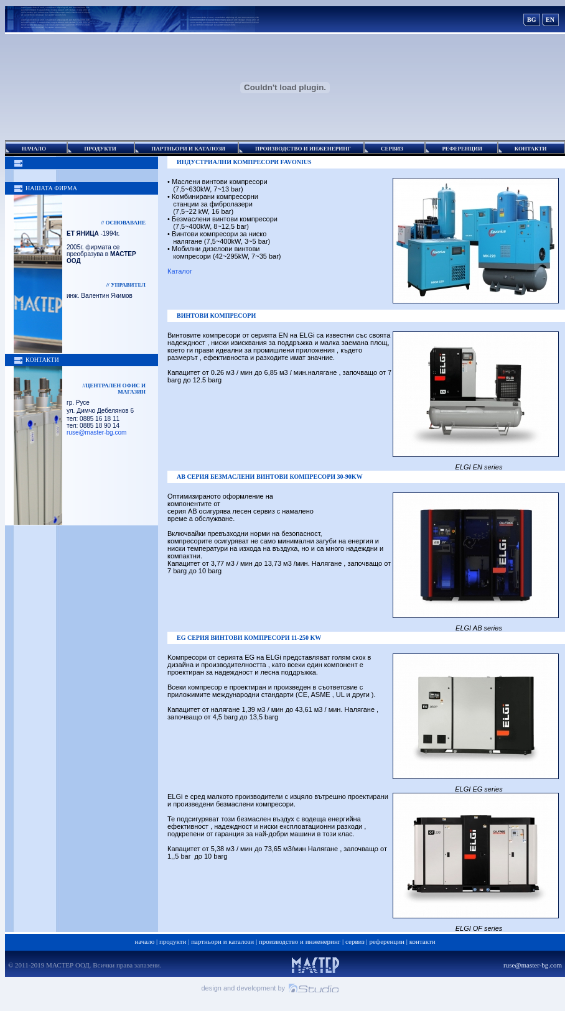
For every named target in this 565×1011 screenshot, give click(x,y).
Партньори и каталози (222, 941)
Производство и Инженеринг (299, 941)
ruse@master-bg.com (96, 432)
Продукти (173, 941)
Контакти (422, 941)
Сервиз (355, 941)
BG (531, 19)
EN (550, 19)
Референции (387, 941)
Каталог (180, 271)
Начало (144, 941)
